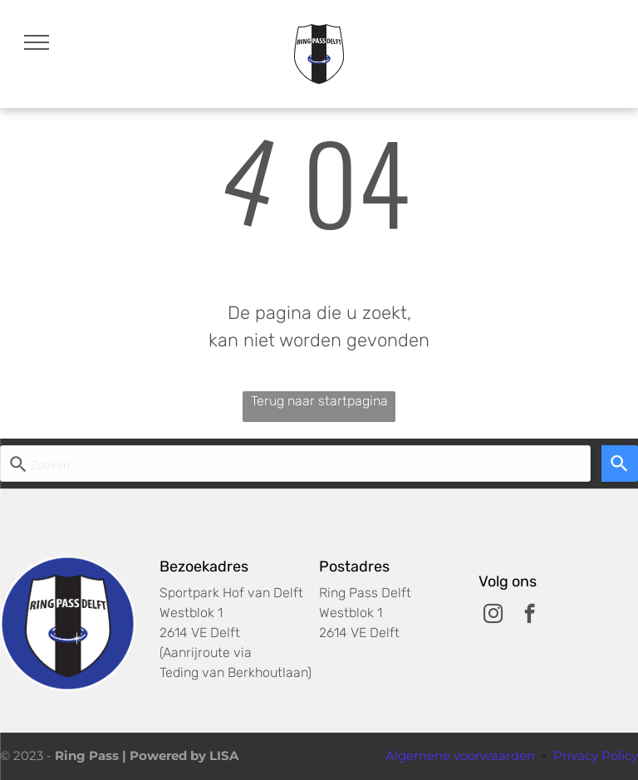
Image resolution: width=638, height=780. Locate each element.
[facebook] (529, 615)
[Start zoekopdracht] (295, 463)
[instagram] (493, 615)
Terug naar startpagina (319, 401)
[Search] (619, 463)
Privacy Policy (595, 755)
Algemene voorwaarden (460, 755)
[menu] (36, 42)
